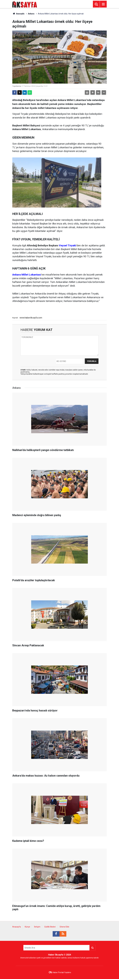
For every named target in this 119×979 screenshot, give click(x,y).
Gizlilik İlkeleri (50, 927)
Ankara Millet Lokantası (26, 274)
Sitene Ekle (64, 927)
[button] (92, 92)
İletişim (37, 927)
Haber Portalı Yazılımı (62, 972)
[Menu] (103, 4)
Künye (27, 927)
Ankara (31, 14)
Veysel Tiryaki (67, 245)
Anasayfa (18, 14)
